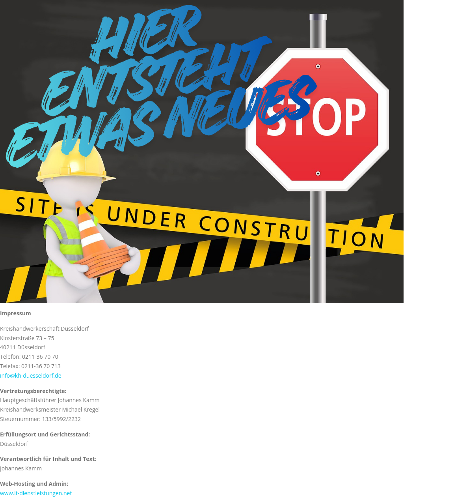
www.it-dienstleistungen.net (36, 493)
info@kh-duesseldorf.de (30, 375)
